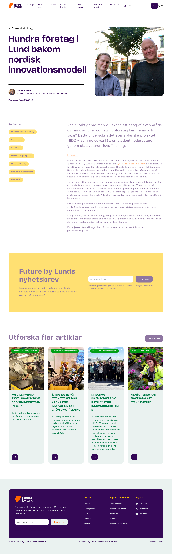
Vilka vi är (88, 514)
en (162, 5)
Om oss (87, 504)
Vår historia (89, 519)
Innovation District (64, 6)
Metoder (53, 5)
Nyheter (113, 519)
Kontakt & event (98, 6)
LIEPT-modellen (116, 504)
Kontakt (87, 524)
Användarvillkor (156, 542)
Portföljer (30, 5)
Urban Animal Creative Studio (104, 542)
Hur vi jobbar (40, 6)
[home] (15, 5)
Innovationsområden (118, 524)
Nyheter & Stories (82, 6)
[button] (115, 4)
